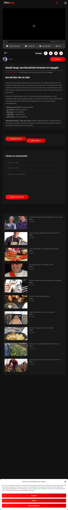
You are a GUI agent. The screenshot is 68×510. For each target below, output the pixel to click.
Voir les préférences (34, 506)
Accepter (34, 495)
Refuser (34, 500)
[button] (65, 481)
